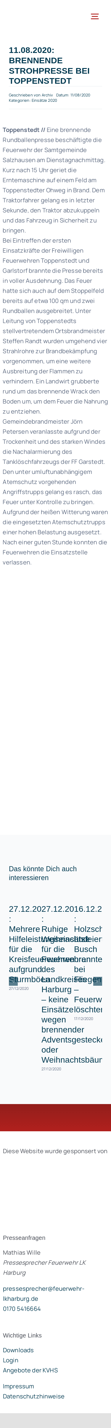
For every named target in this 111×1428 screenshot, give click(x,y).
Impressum (18, 1386)
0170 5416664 (22, 1309)
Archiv (47, 95)
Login (10, 1360)
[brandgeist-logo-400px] (47, 1165)
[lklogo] (30, 9)
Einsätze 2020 (44, 100)
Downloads (18, 1350)
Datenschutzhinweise (34, 1396)
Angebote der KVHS (30, 1370)
